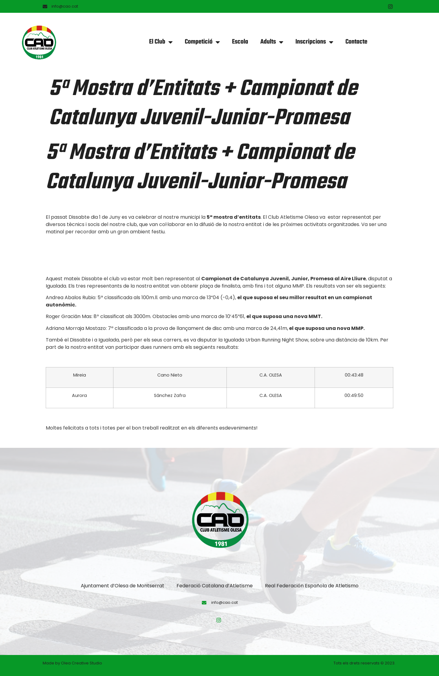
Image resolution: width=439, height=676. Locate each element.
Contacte (356, 42)
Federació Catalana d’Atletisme (215, 585)
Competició (202, 42)
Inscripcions (314, 42)
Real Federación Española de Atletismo (312, 585)
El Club (161, 42)
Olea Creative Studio (81, 663)
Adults (271, 42)
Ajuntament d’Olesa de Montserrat (122, 585)
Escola (240, 42)
